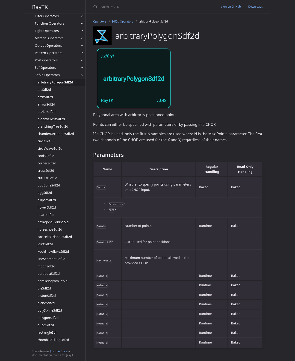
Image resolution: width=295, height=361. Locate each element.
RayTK (40, 7)
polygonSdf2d (48, 317)
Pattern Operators (48, 53)
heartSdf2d (46, 214)
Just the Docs (58, 351)
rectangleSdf (47, 332)
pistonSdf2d (47, 295)
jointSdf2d (45, 244)
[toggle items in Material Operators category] (82, 38)
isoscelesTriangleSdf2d (55, 237)
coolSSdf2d (46, 156)
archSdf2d (45, 97)
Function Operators (49, 23)
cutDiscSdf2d (47, 178)
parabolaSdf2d (49, 273)
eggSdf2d (45, 192)
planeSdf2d (46, 303)
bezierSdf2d (47, 111)
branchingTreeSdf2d (53, 126)
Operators (99, 21)
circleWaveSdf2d (50, 148)
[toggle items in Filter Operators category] (82, 16)
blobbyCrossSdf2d (51, 119)
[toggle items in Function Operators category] (82, 23)
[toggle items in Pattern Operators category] (82, 53)
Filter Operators (47, 16)
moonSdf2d (46, 266)
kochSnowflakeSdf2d (53, 251)
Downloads (255, 7)
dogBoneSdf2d (49, 185)
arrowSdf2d (46, 104)
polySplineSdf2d (50, 310)
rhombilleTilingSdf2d (53, 340)
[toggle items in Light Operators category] (82, 30)
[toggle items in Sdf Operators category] (82, 67)
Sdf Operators (45, 67)
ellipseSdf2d (47, 200)
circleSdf (44, 141)
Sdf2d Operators (47, 75)
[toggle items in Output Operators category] (82, 45)
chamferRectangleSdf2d (56, 134)
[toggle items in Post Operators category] (82, 60)
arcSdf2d (44, 89)
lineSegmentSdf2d (51, 259)
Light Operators (47, 31)
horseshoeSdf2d (50, 229)
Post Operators (46, 60)
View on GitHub (231, 7)
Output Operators (48, 45)
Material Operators (49, 38)
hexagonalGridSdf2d (53, 222)
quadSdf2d (46, 325)
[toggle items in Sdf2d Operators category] (82, 75)
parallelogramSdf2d (53, 281)
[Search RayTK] (147, 7)
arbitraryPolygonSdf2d (55, 82)
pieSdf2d (44, 288)
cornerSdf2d (47, 163)
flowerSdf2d (47, 207)
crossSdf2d (46, 170)
